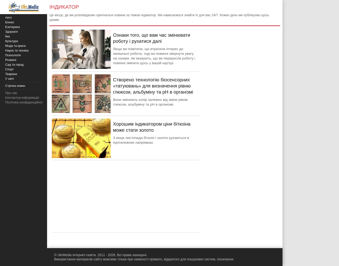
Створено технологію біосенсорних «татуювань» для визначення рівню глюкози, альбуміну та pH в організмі (153, 86)
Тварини (11, 74)
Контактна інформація (22, 97)
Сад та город (14, 64)
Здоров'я (11, 31)
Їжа (7, 36)
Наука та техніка (16, 50)
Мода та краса (15, 46)
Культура (11, 41)
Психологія (13, 55)
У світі (9, 78)
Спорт (9, 69)
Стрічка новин (15, 85)
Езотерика (12, 27)
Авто (8, 17)
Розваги (10, 60)
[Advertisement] (126, 196)
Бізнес (9, 22)
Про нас (11, 93)
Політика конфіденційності (25, 102)
